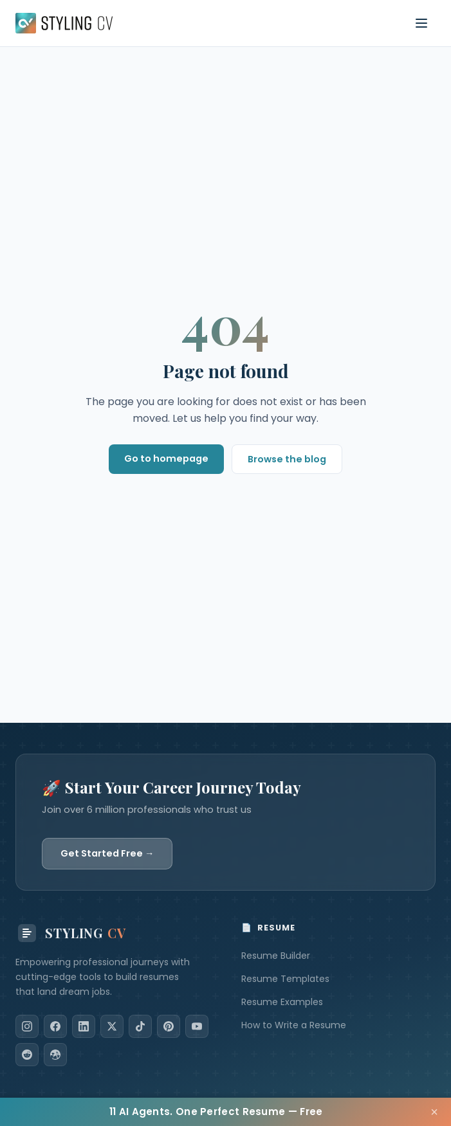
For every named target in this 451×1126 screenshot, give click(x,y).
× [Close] (434, 1111)
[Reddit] (27, 1054)
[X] (112, 1026)
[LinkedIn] (83, 1026)
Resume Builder (275, 955)
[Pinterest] (168, 1026)
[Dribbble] (55, 1054)
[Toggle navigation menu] (421, 23)
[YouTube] (196, 1026)
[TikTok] (140, 1026)
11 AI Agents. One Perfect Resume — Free (216, 1111)
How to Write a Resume (293, 1025)
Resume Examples (282, 1001)
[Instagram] (27, 1026)
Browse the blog (287, 459)
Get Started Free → (107, 853)
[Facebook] (55, 1026)
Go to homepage (166, 458)
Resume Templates (285, 978)
